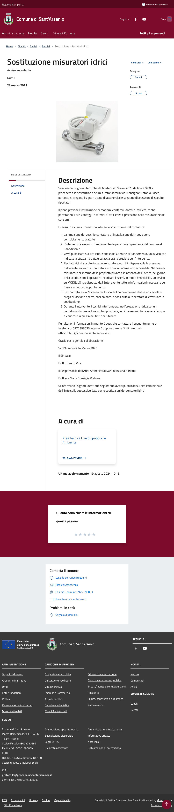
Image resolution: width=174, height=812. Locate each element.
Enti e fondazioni (11, 693)
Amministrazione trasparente (105, 729)
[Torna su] (166, 804)
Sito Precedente (13, 805)
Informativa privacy (99, 736)
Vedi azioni (155, 63)
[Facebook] (129, 19)
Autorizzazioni (96, 705)
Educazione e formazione (102, 674)
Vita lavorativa (53, 687)
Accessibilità (18, 800)
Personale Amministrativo (17, 705)
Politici (6, 699)
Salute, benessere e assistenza (105, 699)
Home (9, 46)
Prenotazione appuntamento (61, 729)
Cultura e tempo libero (58, 680)
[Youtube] (137, 19)
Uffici (5, 687)
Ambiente (93, 693)
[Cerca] (168, 19)
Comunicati (137, 680)
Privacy (33, 800)
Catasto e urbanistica (57, 705)
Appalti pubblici (54, 699)
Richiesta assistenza (56, 748)
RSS (4, 800)
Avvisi (33, 46)
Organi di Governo (12, 674)
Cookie (46, 800)
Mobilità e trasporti (56, 711)
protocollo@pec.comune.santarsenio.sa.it (27, 775)
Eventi (134, 710)
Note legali (94, 742)
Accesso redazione (161, 805)
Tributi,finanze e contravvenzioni (107, 686)
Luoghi (134, 704)
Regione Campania (13, 4)
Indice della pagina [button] (21, 174)
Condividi (138, 63)
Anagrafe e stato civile (58, 674)
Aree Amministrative (14, 680)
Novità (22, 46)
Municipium (163, 800)
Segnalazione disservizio (59, 736)
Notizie (134, 674)
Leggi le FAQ (52, 742)
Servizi (46, 46)
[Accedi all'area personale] (154, 5)
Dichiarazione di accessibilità (104, 748)
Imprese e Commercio (57, 693)
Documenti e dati (12, 711)
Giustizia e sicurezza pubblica (104, 680)
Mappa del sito (62, 800)
